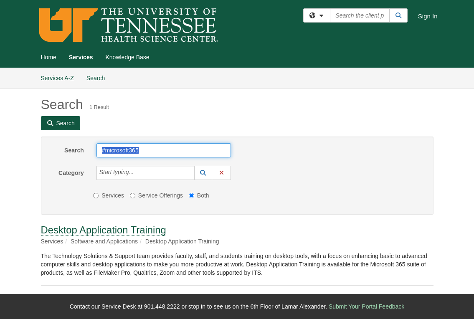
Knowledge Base (127, 57)
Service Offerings (156, 195)
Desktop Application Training (103, 229)
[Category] (138, 172)
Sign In (428, 16)
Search (98, 77)
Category (71, 173)
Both (199, 195)
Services (81, 57)
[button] (203, 173)
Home (48, 57)
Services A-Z (57, 78)
